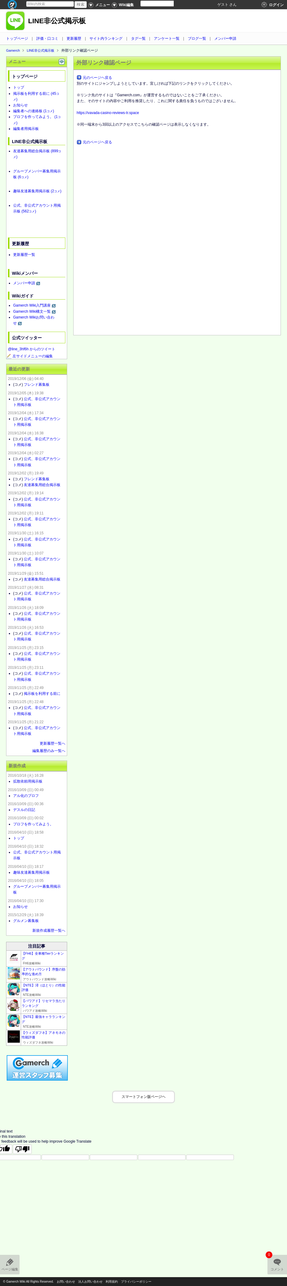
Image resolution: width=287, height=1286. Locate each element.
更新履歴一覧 (24, 254)
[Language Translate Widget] (162, 3)
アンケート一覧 (167, 38)
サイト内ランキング (105, 38)
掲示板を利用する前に (42, 693)
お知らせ (20, 105)
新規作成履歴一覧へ (48, 930)
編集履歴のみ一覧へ (48, 751)
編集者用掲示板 (26, 129)
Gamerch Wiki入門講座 (32, 305)
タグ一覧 (138, 38)
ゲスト (222, 4)
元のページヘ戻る (97, 78)
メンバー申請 (225, 38)
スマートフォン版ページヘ (143, 1097)
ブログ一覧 (197, 38)
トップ (18, 87)
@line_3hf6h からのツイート (31, 349)
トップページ (17, 38)
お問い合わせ (66, 1281)
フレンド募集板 (36, 384)
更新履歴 (74, 38)
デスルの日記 (24, 810)
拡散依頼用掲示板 (27, 781)
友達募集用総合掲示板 (42, 485)
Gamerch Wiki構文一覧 (32, 311)
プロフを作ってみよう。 (33, 824)
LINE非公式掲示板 (57, 21)
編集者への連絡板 (33, 111)
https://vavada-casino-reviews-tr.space (108, 113)
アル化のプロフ (26, 796)
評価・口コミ (47, 38)
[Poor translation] (22, 1149)
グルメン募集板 (26, 921)
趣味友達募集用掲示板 (37, 191)
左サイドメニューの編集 (29, 356)
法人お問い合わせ (90, 1281)
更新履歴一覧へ (52, 743)
